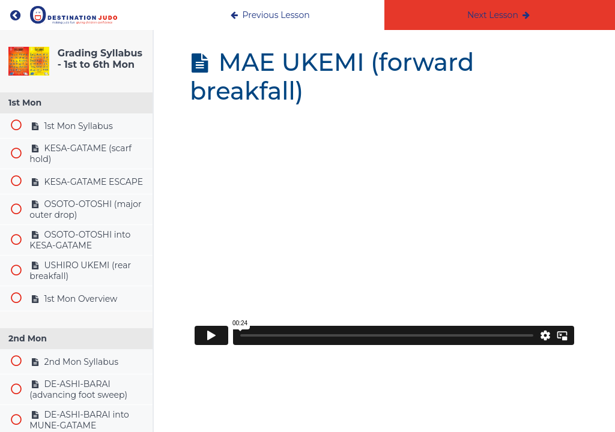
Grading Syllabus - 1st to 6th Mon (100, 58)
